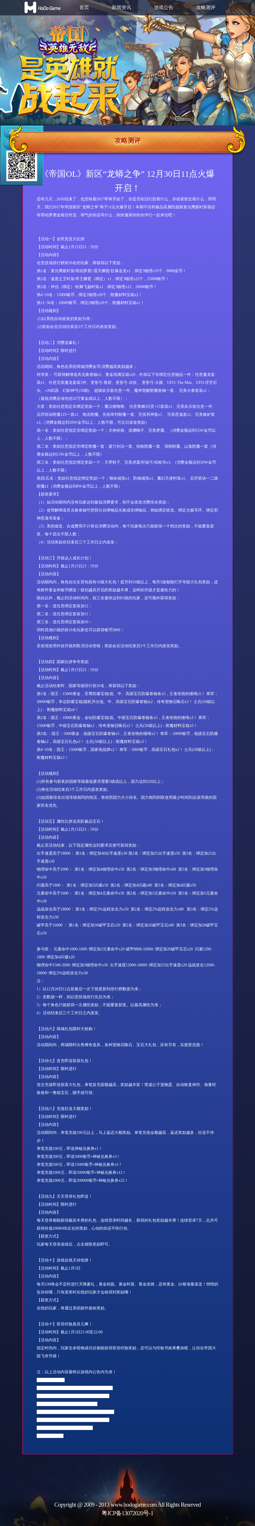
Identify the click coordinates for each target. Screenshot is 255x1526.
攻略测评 (205, 7)
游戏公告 (163, 7)
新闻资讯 (121, 7)
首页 (84, 7)
